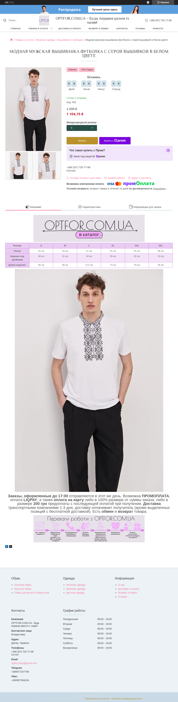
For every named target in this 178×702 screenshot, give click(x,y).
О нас (121, 584)
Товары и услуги (38, 29)
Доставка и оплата (70, 29)
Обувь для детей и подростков (31, 592)
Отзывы (140, 29)
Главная (16, 29)
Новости (158, 29)
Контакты (122, 29)
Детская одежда (75, 592)
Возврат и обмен (98, 29)
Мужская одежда (45, 39)
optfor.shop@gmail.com (24, 663)
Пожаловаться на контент (97, 698)
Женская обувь (22, 584)
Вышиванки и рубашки (70, 39)
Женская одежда (75, 584)
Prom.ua (104, 695)
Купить (82, 140)
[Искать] (5, 20)
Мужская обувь (22, 588)
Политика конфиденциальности (126, 698)
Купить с (115, 140)
